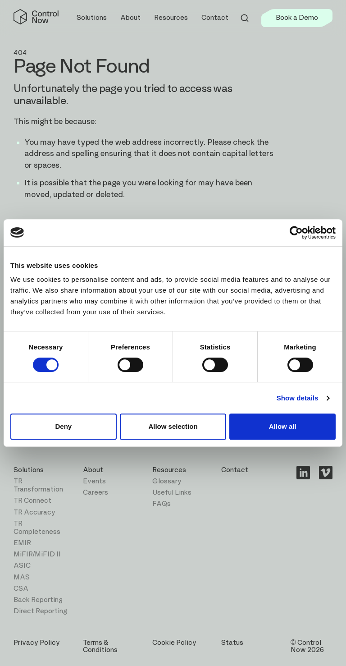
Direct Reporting (40, 611)
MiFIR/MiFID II (37, 554)
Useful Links (171, 492)
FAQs (161, 504)
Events (94, 481)
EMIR (22, 543)
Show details (298, 398)
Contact (214, 17)
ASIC (22, 565)
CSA (21, 588)
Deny (63, 426)
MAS (22, 577)
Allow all (282, 426)
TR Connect (32, 500)
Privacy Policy (37, 642)
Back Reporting (38, 600)
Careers (95, 492)
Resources (169, 470)
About (93, 470)
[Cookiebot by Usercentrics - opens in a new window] (296, 232)
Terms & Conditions (100, 646)
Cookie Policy (174, 642)
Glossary (167, 481)
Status (232, 642)
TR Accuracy (34, 512)
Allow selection (172, 426)
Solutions (29, 470)
